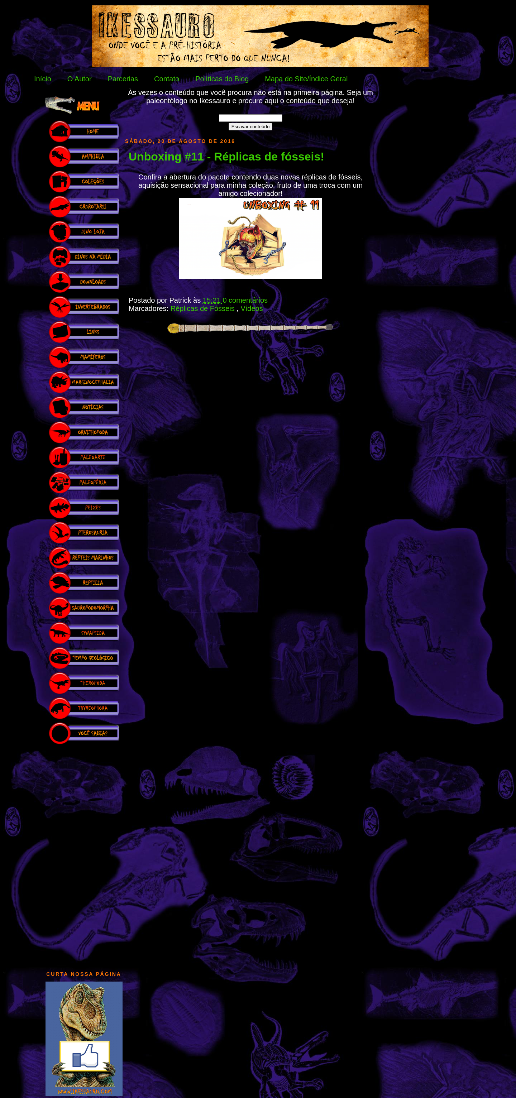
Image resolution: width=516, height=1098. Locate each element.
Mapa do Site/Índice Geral (306, 79)
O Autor (79, 79)
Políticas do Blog (222, 79)
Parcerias (123, 79)
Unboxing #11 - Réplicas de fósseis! (226, 156)
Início (42, 79)
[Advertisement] (83, 854)
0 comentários (245, 300)
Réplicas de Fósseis (204, 308)
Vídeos (251, 308)
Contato (166, 79)
